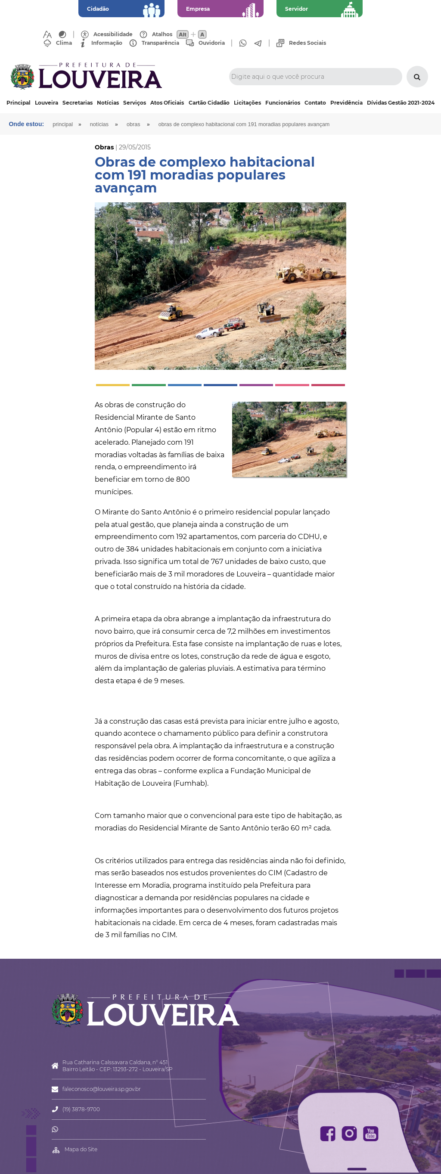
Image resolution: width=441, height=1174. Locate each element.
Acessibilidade (113, 34)
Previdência (346, 102)
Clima (64, 43)
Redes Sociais (307, 43)
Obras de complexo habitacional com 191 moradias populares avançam (244, 124)
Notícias (108, 102)
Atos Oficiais (167, 102)
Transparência (160, 43)
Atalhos (162, 34)
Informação (106, 43)
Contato (315, 102)
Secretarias (77, 102)
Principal (18, 102)
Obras (133, 124)
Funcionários (282, 102)
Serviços (134, 102)
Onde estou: (26, 124)
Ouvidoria (212, 43)
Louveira (46, 102)
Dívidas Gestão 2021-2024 (401, 102)
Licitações (247, 102)
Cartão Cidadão (209, 102)
